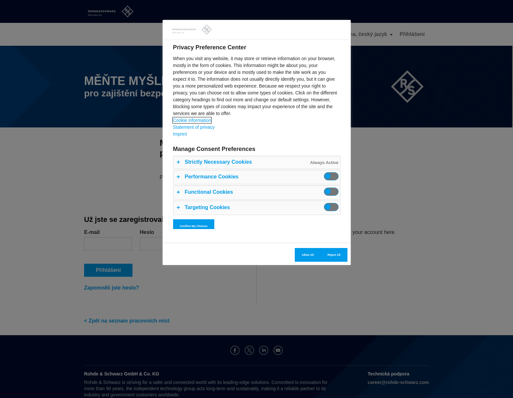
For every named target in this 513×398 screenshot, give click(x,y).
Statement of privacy (194, 127)
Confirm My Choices (194, 226)
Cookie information (192, 120)
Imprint (180, 134)
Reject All (334, 255)
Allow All (308, 255)
